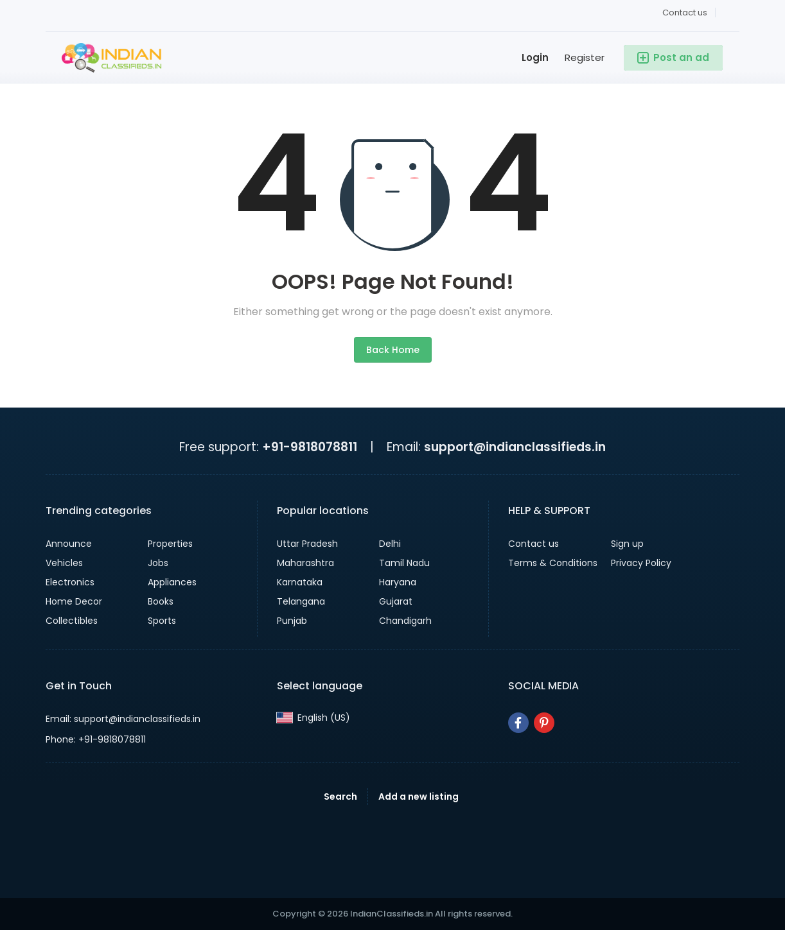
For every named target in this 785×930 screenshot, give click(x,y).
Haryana (397, 582)
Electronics (70, 582)
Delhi (390, 543)
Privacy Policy (641, 562)
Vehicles (64, 562)
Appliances (172, 582)
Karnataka (299, 582)
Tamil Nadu (404, 562)
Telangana (301, 601)
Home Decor (74, 601)
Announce (69, 543)
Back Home (392, 349)
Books (160, 601)
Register (584, 57)
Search (340, 796)
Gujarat (395, 601)
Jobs (158, 562)
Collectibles (72, 620)
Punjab (292, 620)
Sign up (627, 543)
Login (535, 57)
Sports (162, 620)
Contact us (684, 12)
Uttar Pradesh (307, 543)
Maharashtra (305, 562)
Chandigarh (405, 620)
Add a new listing (418, 796)
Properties (170, 543)
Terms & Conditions (552, 562)
